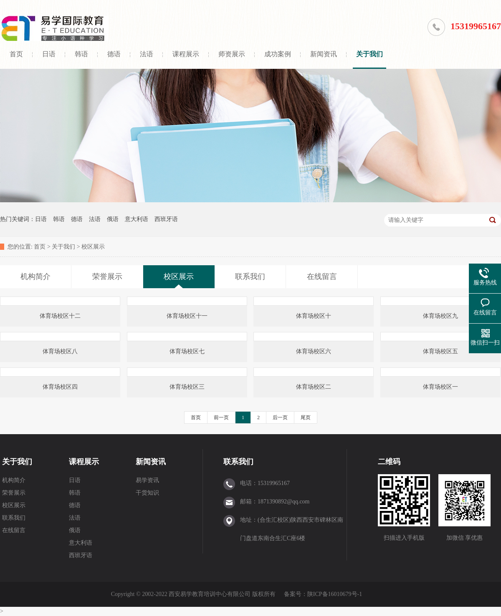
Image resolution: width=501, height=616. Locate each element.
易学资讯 (147, 480)
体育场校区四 (60, 387)
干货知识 (147, 493)
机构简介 (13, 480)
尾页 (306, 417)
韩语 (81, 54)
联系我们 (13, 518)
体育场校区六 (313, 351)
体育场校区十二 (60, 316)
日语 (49, 54)
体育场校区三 (187, 387)
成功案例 (277, 54)
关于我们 (369, 54)
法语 (146, 54)
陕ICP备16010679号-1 (334, 594)
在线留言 (13, 530)
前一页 (221, 417)
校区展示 (93, 247)
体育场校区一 (440, 387)
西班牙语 (166, 219)
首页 (16, 54)
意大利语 (136, 219)
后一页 (280, 417)
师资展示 (231, 54)
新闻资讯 (323, 54)
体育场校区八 (60, 351)
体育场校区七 (187, 351)
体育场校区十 (313, 316)
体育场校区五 (440, 351)
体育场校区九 (440, 316)
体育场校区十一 (187, 316)
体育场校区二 (313, 387)
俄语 (113, 219)
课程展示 (185, 54)
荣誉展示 (13, 493)
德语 (114, 54)
